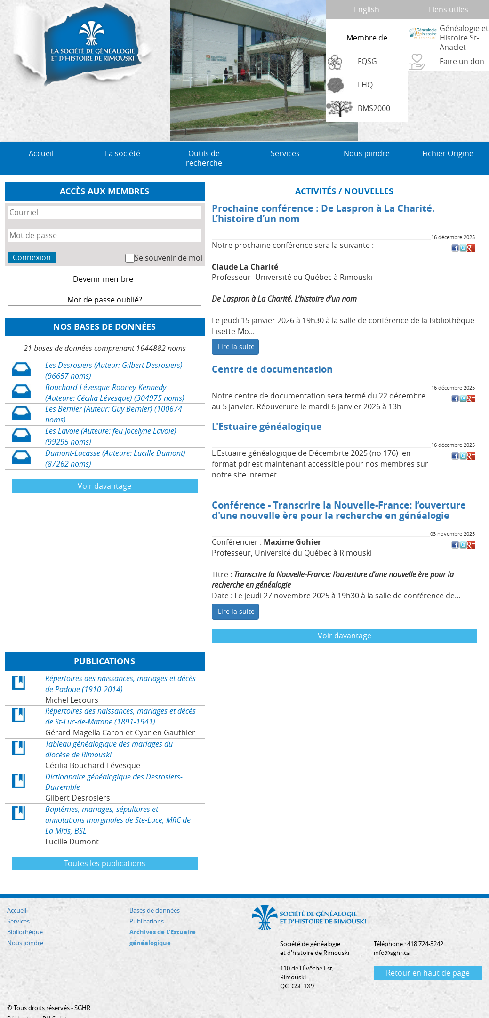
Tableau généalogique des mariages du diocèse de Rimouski (109, 730)
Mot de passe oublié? (104, 281)
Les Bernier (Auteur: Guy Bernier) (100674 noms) (113, 395)
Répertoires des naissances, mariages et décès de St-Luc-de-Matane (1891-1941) (120, 697)
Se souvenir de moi (168, 239)
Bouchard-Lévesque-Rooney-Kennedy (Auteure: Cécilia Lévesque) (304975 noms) (114, 373)
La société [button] (122, 134)
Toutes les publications (104, 844)
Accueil (41, 134)
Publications (146, 902)
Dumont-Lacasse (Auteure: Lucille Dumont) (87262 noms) (115, 439)
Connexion (32, 238)
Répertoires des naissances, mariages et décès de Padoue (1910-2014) (120, 665)
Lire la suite (236, 327)
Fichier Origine (447, 134)
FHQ (365, 85)
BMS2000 (374, 108)
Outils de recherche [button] (204, 139)
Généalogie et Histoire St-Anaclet (464, 38)
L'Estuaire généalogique (267, 407)
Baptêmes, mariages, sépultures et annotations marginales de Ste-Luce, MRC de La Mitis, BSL (118, 801)
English (366, 9)
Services (18, 902)
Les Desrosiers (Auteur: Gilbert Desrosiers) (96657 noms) (114, 351)
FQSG (367, 61)
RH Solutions (60, 999)
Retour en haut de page (428, 954)
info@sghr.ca (392, 934)
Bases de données (154, 891)
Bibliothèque (25, 913)
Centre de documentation (272, 350)
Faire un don (462, 61)
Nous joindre (367, 134)
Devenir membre (103, 260)
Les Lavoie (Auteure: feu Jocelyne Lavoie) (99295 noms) (110, 417)
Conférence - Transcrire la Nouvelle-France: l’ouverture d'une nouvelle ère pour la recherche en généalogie (339, 491)
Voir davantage (104, 467)
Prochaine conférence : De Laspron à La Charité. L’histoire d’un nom (323, 194)
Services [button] (285, 134)
